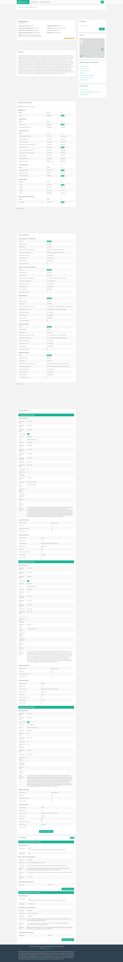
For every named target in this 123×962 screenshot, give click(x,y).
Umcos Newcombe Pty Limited (87, 75)
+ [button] (81, 40)
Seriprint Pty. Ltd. (84, 66)
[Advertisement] (61, 14)
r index (30, 7)
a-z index (26, 7)
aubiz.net (20, 7)
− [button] (81, 42)
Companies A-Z (35, 2)
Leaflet (86, 57)
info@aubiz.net (48, 948)
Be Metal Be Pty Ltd (84, 94)
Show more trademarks (46, 831)
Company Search (45, 2)
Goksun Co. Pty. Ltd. (84, 89)
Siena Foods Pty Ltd (84, 68)
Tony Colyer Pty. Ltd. (84, 70)
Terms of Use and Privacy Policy (46, 949)
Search (102, 29)
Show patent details (68, 889)
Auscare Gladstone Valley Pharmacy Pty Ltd (90, 92)
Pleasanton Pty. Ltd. (84, 79)
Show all (72, 837)
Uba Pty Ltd (82, 73)
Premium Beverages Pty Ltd (86, 77)
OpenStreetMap (96, 57)
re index (35, 7)
